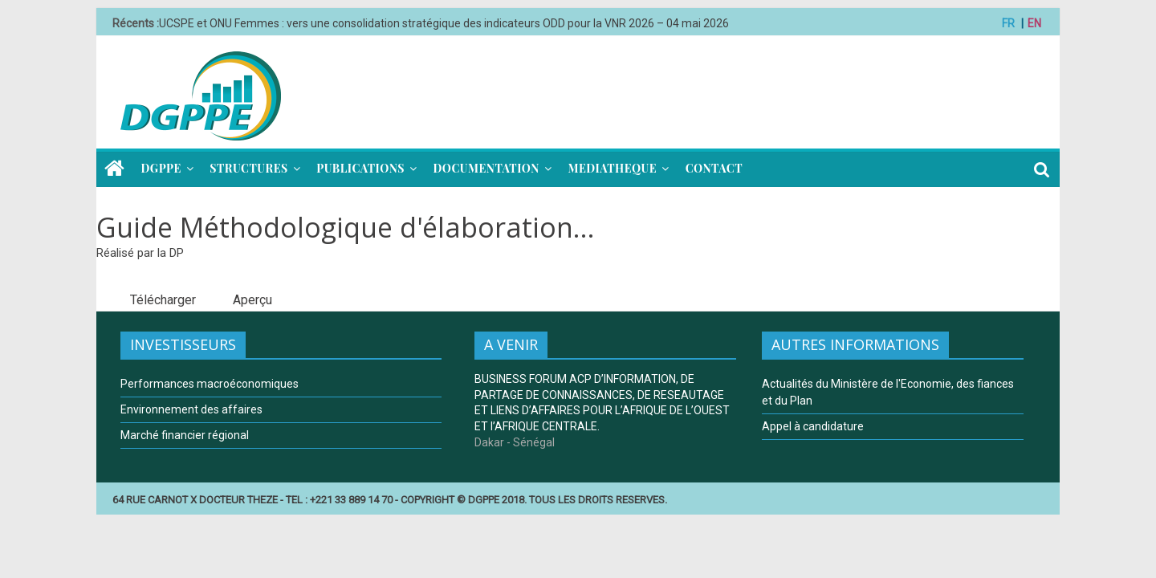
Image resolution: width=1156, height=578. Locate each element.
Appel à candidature (813, 426)
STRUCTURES (248, 168)
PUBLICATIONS (360, 168)
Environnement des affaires (191, 409)
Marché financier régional (184, 435)
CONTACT (714, 168)
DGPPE (161, 168)
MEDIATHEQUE (612, 168)
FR (1008, 23)
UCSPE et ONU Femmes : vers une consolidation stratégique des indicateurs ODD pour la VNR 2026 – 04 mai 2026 (444, 23)
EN (1034, 23)
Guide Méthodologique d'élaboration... (345, 227)
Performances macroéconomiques (209, 383)
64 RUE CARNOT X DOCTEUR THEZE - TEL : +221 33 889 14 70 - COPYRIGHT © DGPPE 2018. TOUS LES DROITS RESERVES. (389, 500)
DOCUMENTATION (486, 168)
